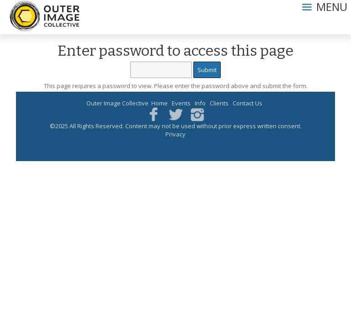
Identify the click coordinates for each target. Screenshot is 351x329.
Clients (219, 103)
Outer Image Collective (117, 103)
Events (181, 103)
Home (159, 103)
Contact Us (247, 103)
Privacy (175, 134)
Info (200, 103)
